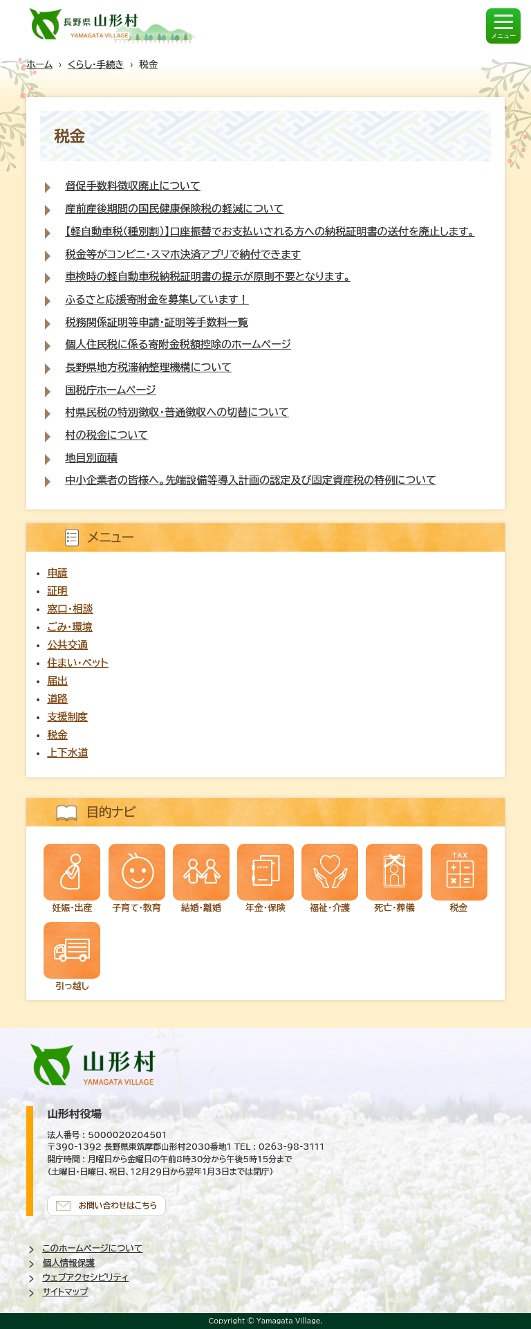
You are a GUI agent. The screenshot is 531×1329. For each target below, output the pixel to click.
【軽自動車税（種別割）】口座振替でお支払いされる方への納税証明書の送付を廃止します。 (269, 231)
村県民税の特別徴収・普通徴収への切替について (176, 412)
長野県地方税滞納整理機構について (148, 367)
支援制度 (67, 717)
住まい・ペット (77, 663)
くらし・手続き (96, 64)
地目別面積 (91, 458)
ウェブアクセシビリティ (85, 1277)
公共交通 (67, 645)
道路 (57, 699)
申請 (57, 573)
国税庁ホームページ (110, 390)
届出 (57, 681)
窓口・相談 (70, 609)
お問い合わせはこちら (117, 1205)
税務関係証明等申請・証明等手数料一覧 (156, 322)
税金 (57, 735)
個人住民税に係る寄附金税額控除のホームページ (178, 344)
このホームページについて (92, 1248)
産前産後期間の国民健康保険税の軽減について (174, 209)
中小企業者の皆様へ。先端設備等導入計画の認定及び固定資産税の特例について (250, 480)
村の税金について (106, 435)
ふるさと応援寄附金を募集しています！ (156, 299)
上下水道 (67, 753)
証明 (57, 591)
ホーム (39, 64)
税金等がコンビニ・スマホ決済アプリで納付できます (183, 254)
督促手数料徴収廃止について (132, 186)
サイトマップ (65, 1291)
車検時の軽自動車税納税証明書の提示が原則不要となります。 (207, 276)
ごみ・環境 (69, 627)
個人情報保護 (68, 1262)
